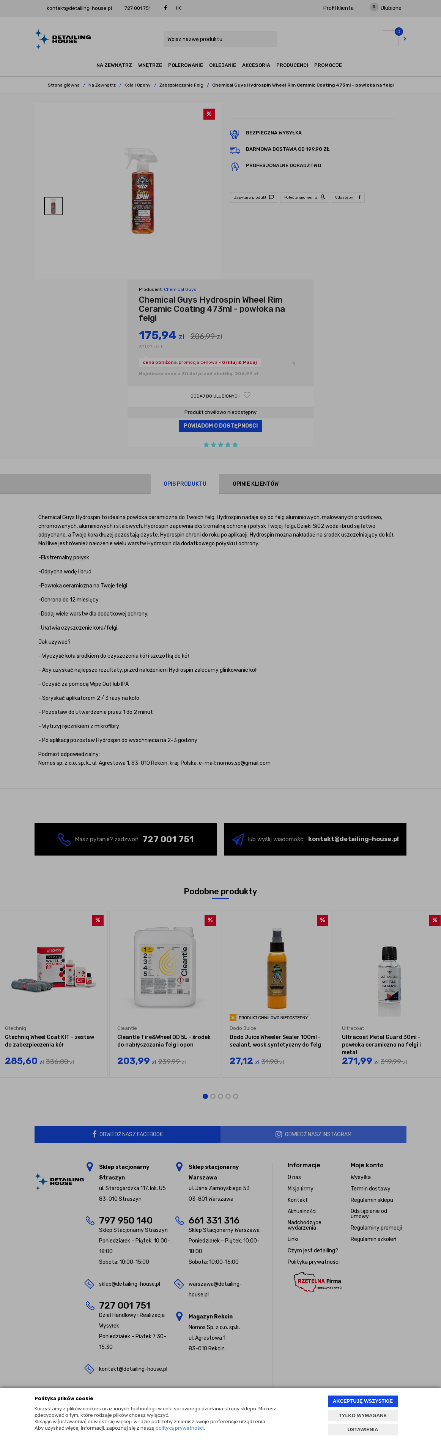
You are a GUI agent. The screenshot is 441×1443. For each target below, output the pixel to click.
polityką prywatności (180, 1428)
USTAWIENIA (363, 1429)
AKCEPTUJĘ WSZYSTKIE (363, 1401)
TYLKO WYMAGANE (363, 1415)
